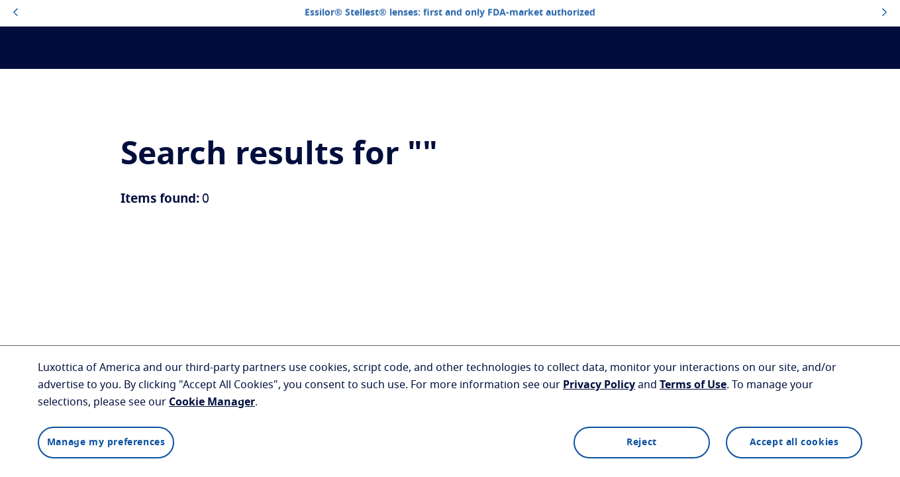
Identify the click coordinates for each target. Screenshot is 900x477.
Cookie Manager (212, 402)
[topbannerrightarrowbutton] (884, 13)
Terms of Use (693, 385)
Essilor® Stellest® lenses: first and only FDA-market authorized (450, 13)
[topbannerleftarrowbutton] (15, 13)
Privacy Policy (599, 385)
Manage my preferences (106, 442)
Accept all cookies (794, 442)
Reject (641, 442)
